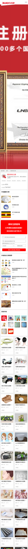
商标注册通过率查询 (14, 250)
